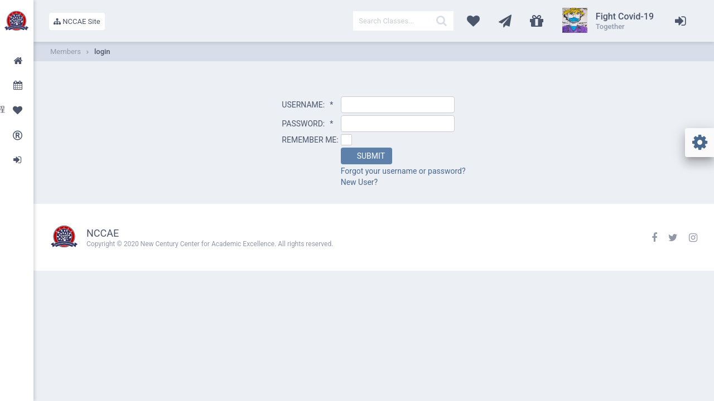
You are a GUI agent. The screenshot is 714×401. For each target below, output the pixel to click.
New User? (359, 182)
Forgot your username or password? (403, 171)
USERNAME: (307, 104)
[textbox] (403, 21)
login (102, 51)
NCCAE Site (77, 21)
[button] (366, 156)
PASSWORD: (307, 123)
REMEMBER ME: (310, 139)
